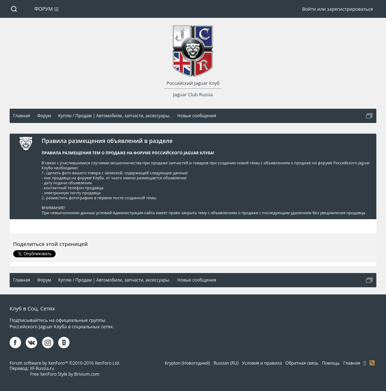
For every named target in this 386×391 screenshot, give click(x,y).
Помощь (331, 363)
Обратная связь (301, 363)
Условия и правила (262, 363)
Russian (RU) (226, 363)
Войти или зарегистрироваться (337, 9)
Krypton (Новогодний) (187, 363)
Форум (43, 8)
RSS (372, 362)
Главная (351, 363)
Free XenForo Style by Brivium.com (65, 374)
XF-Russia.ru (42, 368)
